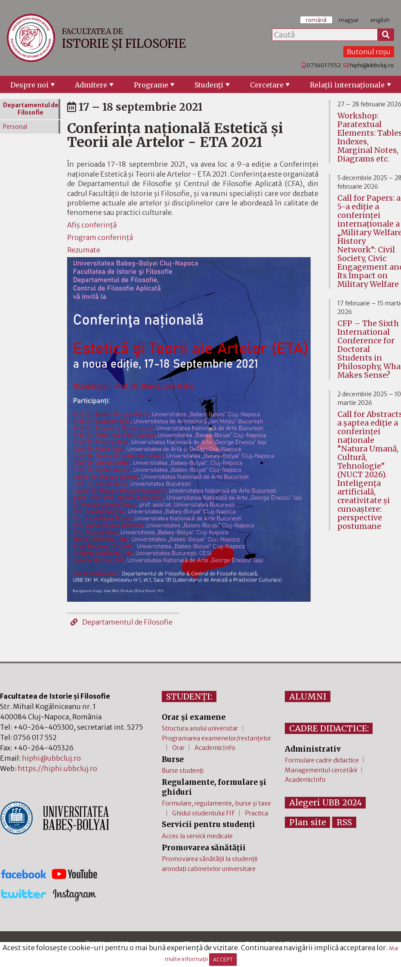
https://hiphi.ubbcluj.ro (57, 768)
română (316, 19)
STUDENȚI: (189, 696)
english (380, 19)
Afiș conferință (92, 225)
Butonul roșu (369, 51)
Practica (256, 813)
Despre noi (29, 85)
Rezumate (83, 250)
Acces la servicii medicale (197, 836)
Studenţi (208, 85)
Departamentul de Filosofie (122, 622)
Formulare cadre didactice (322, 760)
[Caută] (386, 34)
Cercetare (267, 85)
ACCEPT (223, 959)
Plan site (307, 822)
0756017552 (323, 65)
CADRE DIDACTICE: (329, 728)
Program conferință (100, 237)
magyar (349, 19)
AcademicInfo (214, 748)
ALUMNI (308, 696)
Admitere (91, 85)
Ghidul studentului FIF (203, 813)
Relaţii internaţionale (347, 85)
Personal (15, 127)
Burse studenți (183, 770)
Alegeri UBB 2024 (325, 802)
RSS (344, 822)
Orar (178, 748)
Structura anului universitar (200, 728)
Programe (151, 85)
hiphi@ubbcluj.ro (372, 65)
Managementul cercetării (321, 770)
